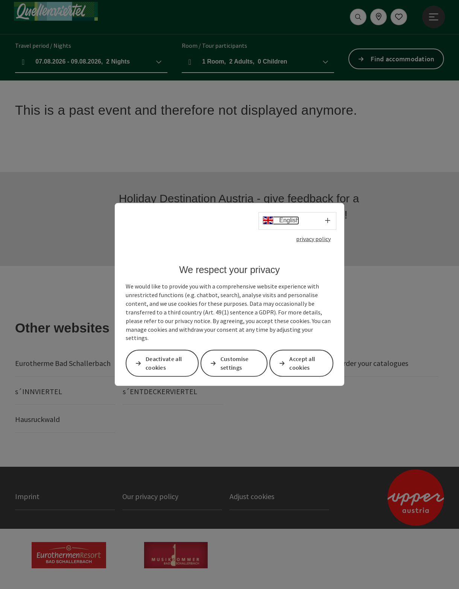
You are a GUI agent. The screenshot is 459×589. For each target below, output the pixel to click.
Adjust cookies (252, 496)
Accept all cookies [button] (302, 363)
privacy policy (313, 239)
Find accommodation (402, 59)
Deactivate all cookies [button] (164, 363)
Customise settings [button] (234, 363)
